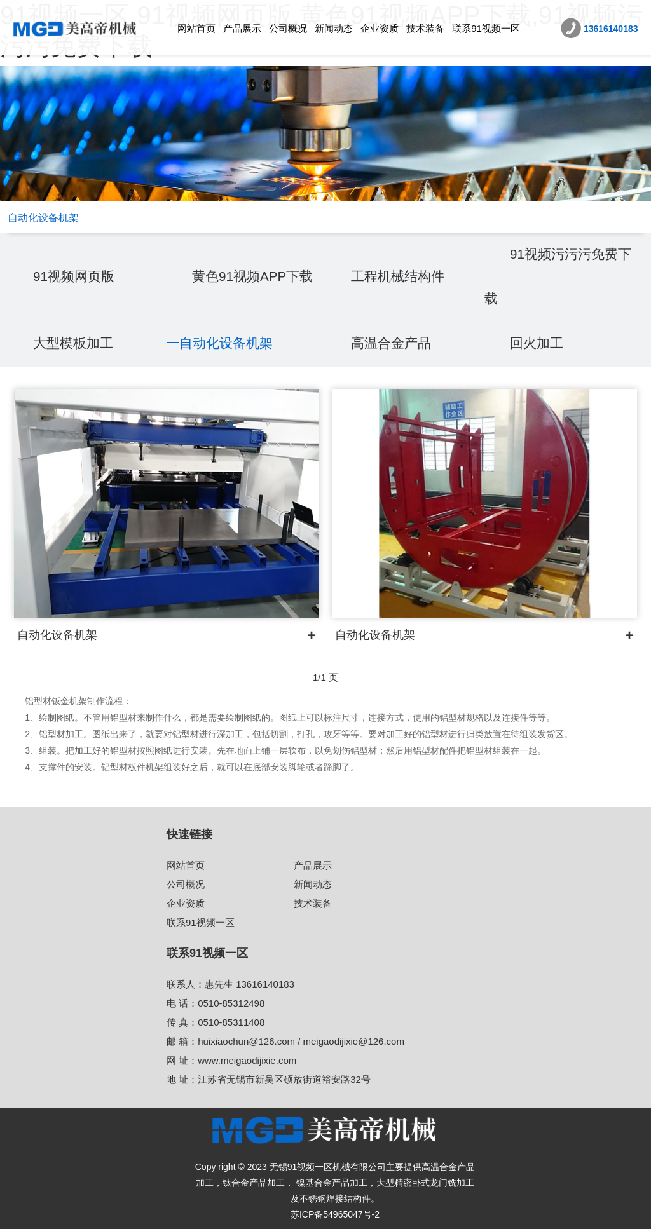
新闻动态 (334, 28)
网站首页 (196, 28)
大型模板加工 (75, 343)
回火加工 (538, 343)
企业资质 (379, 28)
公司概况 (288, 28)
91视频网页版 (75, 276)
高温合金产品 (393, 343)
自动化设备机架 (228, 343)
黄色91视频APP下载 (256, 276)
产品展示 (242, 28)
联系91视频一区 (486, 28)
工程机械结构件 (400, 276)
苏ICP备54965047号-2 (335, 1214)
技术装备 (425, 28)
